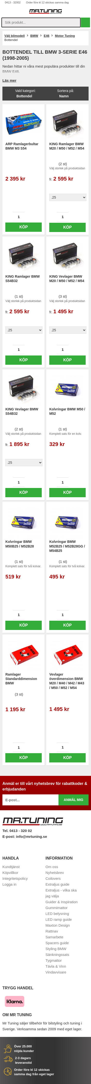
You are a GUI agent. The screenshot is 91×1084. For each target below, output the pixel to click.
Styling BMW (56, 949)
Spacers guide (57, 943)
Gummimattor (57, 908)
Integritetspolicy (15, 878)
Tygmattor (54, 960)
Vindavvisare (56, 972)
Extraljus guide (57, 884)
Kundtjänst (11, 867)
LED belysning (57, 914)
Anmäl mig (73, 800)
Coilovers (53, 878)
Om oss (52, 867)
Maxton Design (58, 925)
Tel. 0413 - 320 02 (17, 831)
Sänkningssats (57, 954)
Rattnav (52, 931)
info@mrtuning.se (31, 836)
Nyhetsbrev (55, 873)
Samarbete (54, 937)
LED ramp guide (59, 919)
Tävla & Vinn (56, 966)
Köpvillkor (10, 873)
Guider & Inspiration (62, 902)
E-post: (9, 836)
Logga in (9, 884)
